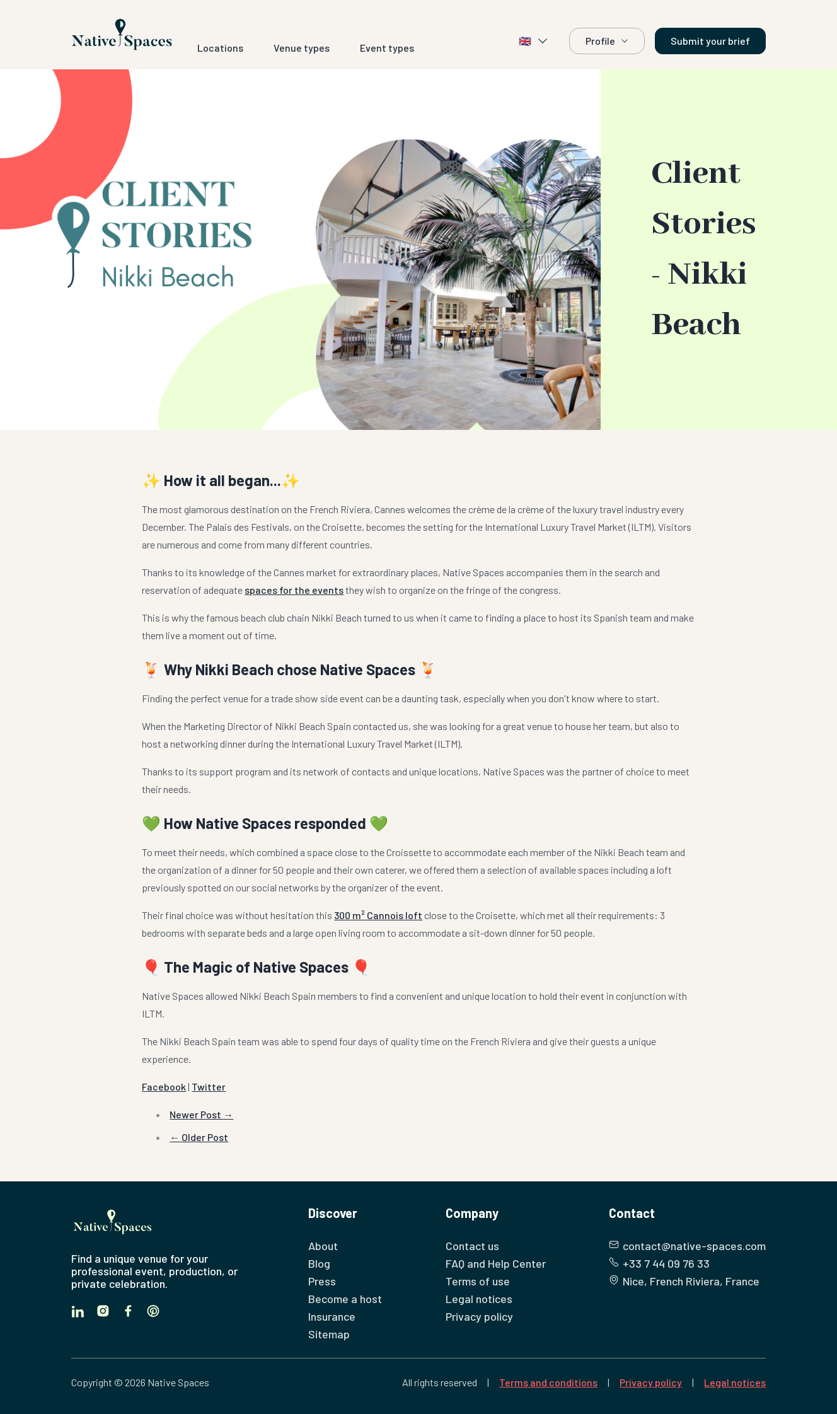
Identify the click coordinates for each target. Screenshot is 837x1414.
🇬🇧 (534, 41)
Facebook (164, 1086)
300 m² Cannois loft (378, 915)
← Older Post (199, 1137)
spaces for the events (294, 590)
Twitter (209, 1086)
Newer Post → (201, 1114)
